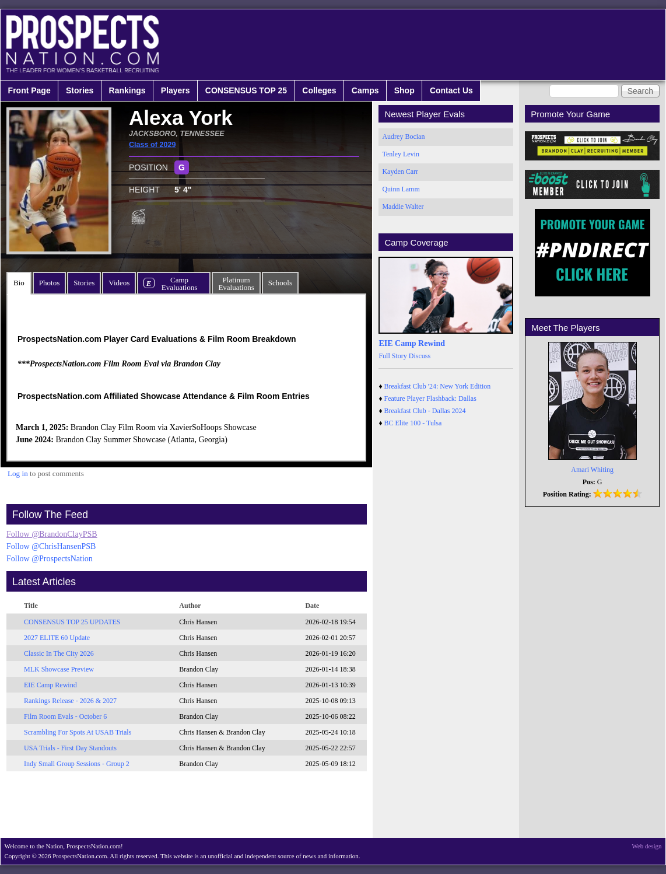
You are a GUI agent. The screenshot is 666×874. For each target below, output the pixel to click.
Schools (280, 282)
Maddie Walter (402, 206)
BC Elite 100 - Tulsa (413, 423)
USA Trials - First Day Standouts (70, 748)
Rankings (127, 90)
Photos (49, 282)
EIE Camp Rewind (50, 685)
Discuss (419, 356)
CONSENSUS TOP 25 (246, 90)
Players (175, 90)
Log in (18, 473)
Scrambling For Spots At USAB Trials (77, 732)
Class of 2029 (152, 145)
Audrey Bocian (403, 136)
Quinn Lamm (400, 189)
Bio (18, 282)
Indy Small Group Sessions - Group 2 (76, 764)
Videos (118, 282)
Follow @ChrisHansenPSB (51, 546)
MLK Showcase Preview (59, 669)
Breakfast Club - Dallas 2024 (425, 411)
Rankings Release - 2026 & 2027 (70, 701)
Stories (79, 90)
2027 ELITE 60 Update (57, 638)
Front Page (29, 90)
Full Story (392, 356)
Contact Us (451, 90)
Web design (647, 845)
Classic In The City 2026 (59, 653)
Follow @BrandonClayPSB (51, 534)
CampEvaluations (179, 283)
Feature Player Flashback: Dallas (430, 398)
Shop (404, 90)
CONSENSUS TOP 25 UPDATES (72, 622)
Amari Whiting (592, 470)
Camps (365, 90)
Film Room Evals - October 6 (65, 716)
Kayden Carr (400, 171)
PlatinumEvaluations (236, 283)
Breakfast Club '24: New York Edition (437, 386)
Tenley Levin (400, 154)
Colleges (319, 90)
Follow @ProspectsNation (49, 558)
